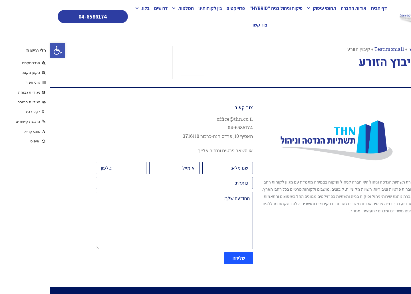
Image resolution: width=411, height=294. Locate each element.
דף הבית (329, 8)
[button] (7, 50)
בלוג (92, 8)
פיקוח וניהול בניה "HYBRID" (225, 8)
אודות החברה (303, 8)
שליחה (188, 258)
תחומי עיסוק (271, 8)
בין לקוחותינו (160, 8)
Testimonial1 (339, 49)
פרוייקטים (185, 8)
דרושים (111, 8)
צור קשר (209, 25)
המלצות (133, 8)
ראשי (363, 49)
